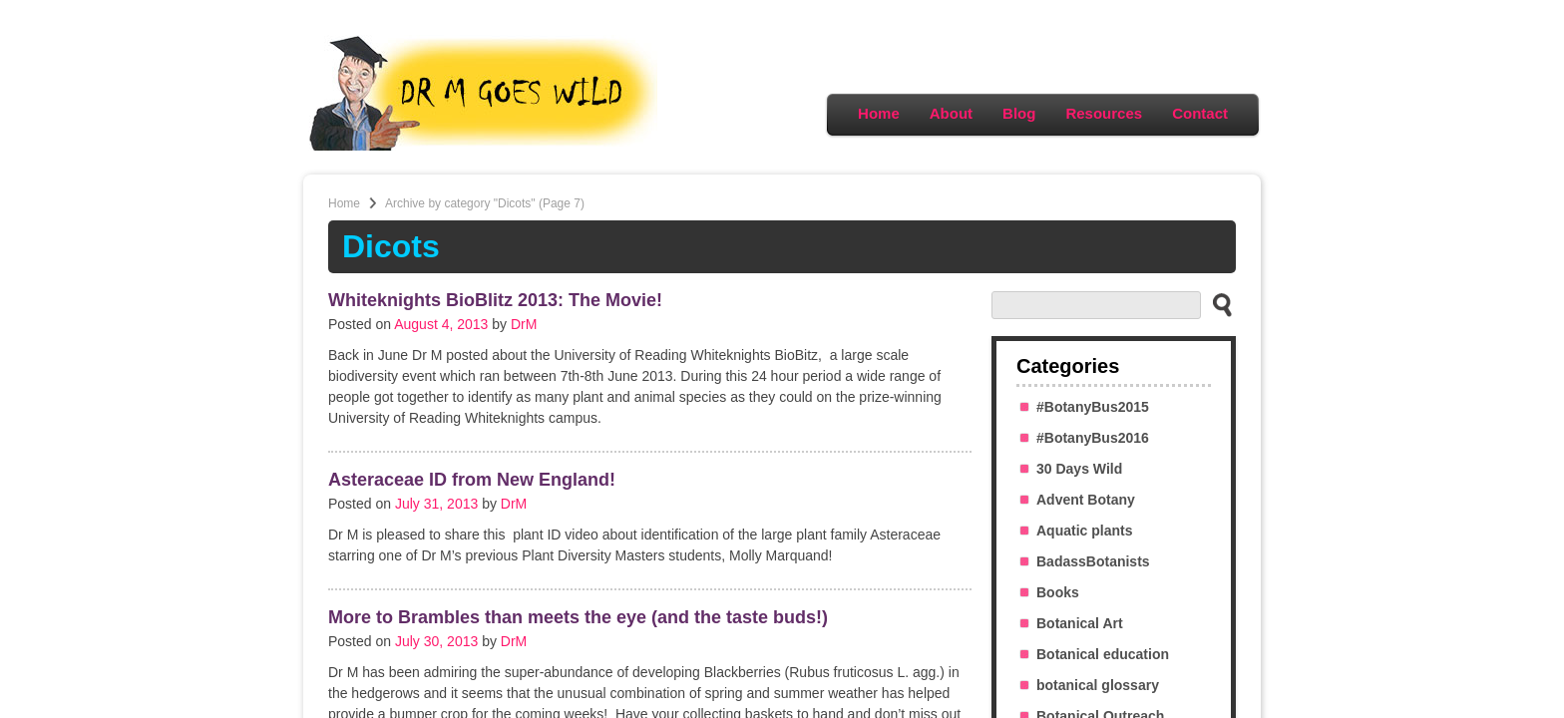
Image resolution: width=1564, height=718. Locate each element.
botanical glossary (1097, 685)
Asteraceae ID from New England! (471, 480)
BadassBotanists (1093, 561)
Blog (1018, 113)
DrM (524, 324)
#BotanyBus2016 (1092, 438)
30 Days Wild (1079, 469)
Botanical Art (1079, 623)
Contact (1200, 113)
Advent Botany (1085, 500)
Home (879, 113)
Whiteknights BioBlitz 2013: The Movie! (495, 300)
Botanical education (1102, 654)
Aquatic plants (1084, 530)
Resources (1103, 113)
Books (1057, 592)
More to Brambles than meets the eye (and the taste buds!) (578, 617)
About (951, 113)
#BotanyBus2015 (1092, 407)
